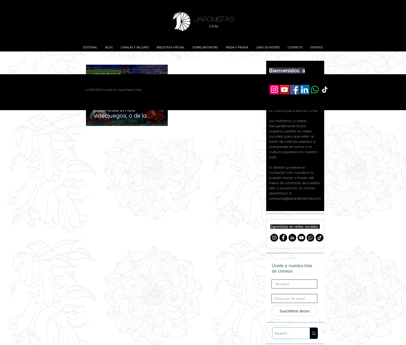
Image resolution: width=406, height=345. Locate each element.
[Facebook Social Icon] (294, 89)
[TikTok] (319, 238)
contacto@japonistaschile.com (295, 198)
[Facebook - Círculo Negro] (283, 238)
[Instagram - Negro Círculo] (274, 238)
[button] (135, 45)
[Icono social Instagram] (274, 89)
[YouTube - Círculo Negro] (301, 238)
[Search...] (287, 333)
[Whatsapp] (310, 238)
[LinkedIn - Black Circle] (292, 238)
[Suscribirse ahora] (294, 311)
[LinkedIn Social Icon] (304, 89)
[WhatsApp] (315, 89)
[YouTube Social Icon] (284, 89)
